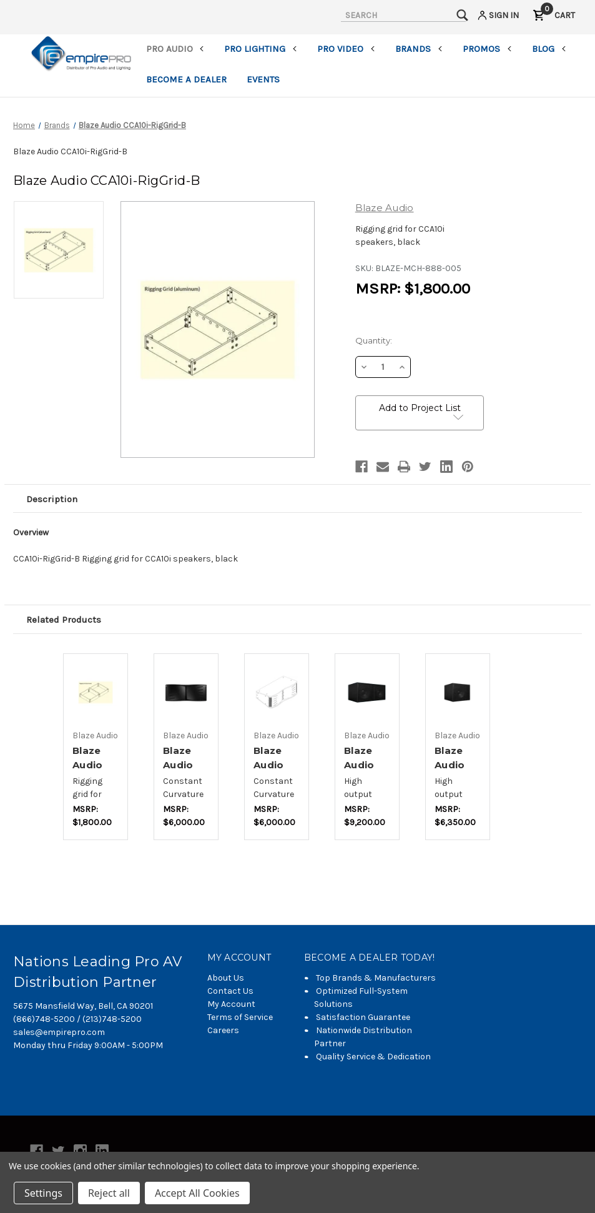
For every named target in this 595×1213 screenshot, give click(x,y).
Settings (43, 1193)
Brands (419, 48)
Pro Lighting (260, 48)
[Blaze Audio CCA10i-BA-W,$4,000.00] (276, 693)
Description (51, 499)
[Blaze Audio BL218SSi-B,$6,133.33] (367, 693)
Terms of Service (240, 1017)
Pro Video (346, 48)
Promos (487, 48)
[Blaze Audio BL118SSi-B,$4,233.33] (457, 693)
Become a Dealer (186, 79)
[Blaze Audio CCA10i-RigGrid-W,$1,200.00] (95, 693)
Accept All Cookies (197, 1193)
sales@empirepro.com (59, 1032)
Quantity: (373, 340)
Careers (223, 1030)
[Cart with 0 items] (554, 17)
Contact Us (230, 991)
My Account (231, 1004)
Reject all (109, 1193)
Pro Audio (175, 48)
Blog (549, 48)
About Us (225, 978)
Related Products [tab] (63, 619)
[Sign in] (497, 17)
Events (263, 79)
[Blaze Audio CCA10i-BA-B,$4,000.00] (186, 693)
